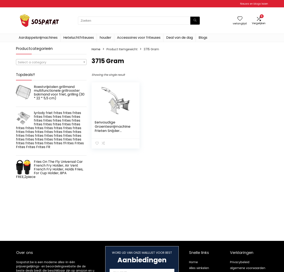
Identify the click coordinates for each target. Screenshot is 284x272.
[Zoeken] (195, 21)
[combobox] (51, 62)
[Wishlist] (239, 18)
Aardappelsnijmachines (38, 37)
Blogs (203, 37)
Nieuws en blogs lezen (254, 3)
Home (96, 49)
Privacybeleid (239, 262)
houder (105, 37)
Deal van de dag (179, 37)
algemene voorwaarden (247, 268)
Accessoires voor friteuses (138, 37)
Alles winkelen (199, 268)
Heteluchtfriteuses (78, 37)
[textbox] (51, 62)
